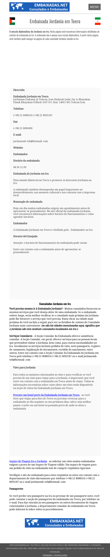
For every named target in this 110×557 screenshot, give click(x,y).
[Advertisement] (55, 63)
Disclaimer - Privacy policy (55, 555)
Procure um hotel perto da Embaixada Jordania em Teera (46, 395)
